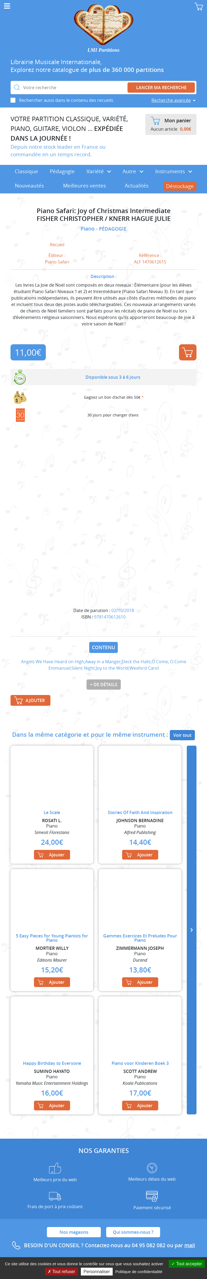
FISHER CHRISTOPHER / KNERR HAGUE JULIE (104, 219)
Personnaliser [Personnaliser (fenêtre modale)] (97, 1271)
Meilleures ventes (84, 185)
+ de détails (103, 684)
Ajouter (187, 352)
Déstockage (180, 186)
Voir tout (182, 735)
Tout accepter (186, 1263)
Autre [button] (133, 171)
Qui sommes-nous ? (133, 1232)
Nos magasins (74, 1232)
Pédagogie (62, 171)
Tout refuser (61, 1271)
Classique (26, 171)
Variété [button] (99, 171)
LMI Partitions (104, 50)
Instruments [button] (173, 171)
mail (189, 1245)
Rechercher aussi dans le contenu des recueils (66, 100)
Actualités (137, 185)
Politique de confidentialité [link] (138, 1271)
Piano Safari (57, 262)
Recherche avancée (171, 100)
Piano (88, 228)
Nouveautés (29, 185)
